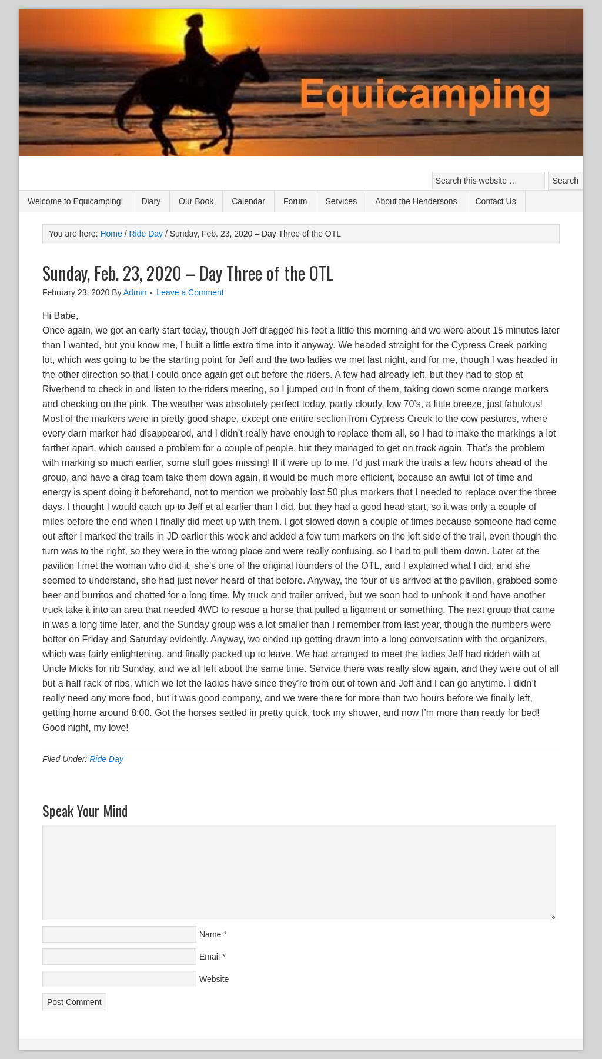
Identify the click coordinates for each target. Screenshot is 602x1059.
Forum (295, 201)
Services (341, 201)
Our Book (196, 201)
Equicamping (301, 84)
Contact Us (495, 201)
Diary (150, 201)
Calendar (248, 201)
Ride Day (106, 759)
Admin (135, 292)
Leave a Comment (189, 292)
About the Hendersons (416, 201)
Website (214, 979)
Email (209, 956)
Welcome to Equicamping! (75, 201)
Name (210, 934)
